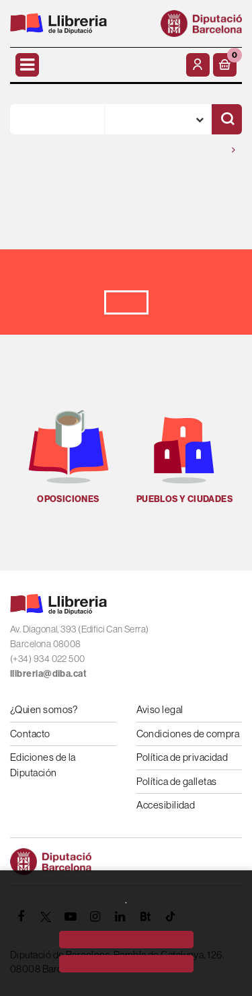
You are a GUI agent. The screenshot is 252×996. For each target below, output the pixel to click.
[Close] (126, 963)
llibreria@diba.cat (48, 673)
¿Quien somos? (44, 709)
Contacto (30, 733)
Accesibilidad (166, 804)
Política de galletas (176, 781)
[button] (225, 65)
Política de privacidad (182, 757)
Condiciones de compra (188, 733)
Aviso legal (159, 709)
